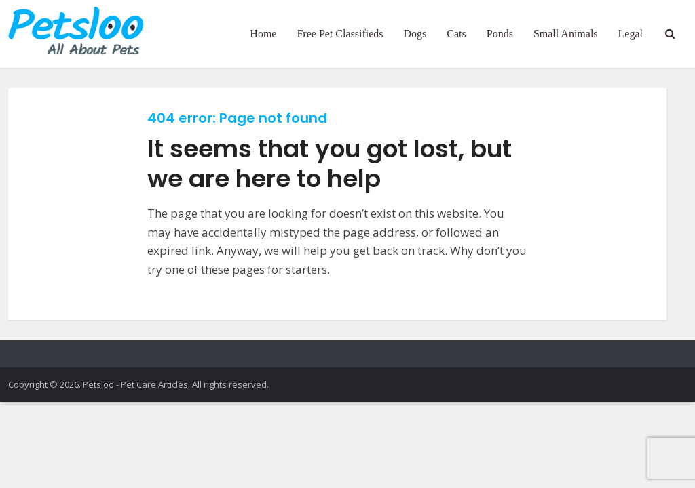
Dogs (415, 33)
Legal (630, 33)
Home (263, 33)
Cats (456, 33)
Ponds (500, 33)
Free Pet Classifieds (340, 33)
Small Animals (565, 33)
